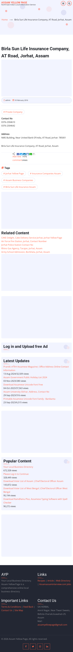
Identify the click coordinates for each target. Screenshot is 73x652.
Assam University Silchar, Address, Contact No (26, 391)
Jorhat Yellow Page (14, 173)
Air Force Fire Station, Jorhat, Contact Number (24, 241)
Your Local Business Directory (18, 466)
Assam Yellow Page (14, 2)
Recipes (42, 580)
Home (5, 19)
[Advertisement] (37, 78)
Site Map (18, 610)
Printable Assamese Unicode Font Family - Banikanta (29, 398)
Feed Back (28, 606)
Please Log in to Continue (16, 474)
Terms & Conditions (11, 606)
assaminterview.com (53, 584)
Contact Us (6, 610)
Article (50, 580)
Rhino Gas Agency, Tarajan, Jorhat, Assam (21, 248)
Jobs (69, 584)
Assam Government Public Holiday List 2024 (25, 377)
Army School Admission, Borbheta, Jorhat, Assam (25, 252)
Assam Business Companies (19, 180)
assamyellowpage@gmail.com (52, 624)
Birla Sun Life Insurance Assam (20, 187)
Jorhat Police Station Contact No (17, 244)
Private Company (13, 111)
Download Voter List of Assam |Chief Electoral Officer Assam (33, 481)
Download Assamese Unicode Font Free (23, 384)
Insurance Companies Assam (46, 173)
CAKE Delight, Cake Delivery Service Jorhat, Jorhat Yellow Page (31, 237)
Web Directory (63, 580)
